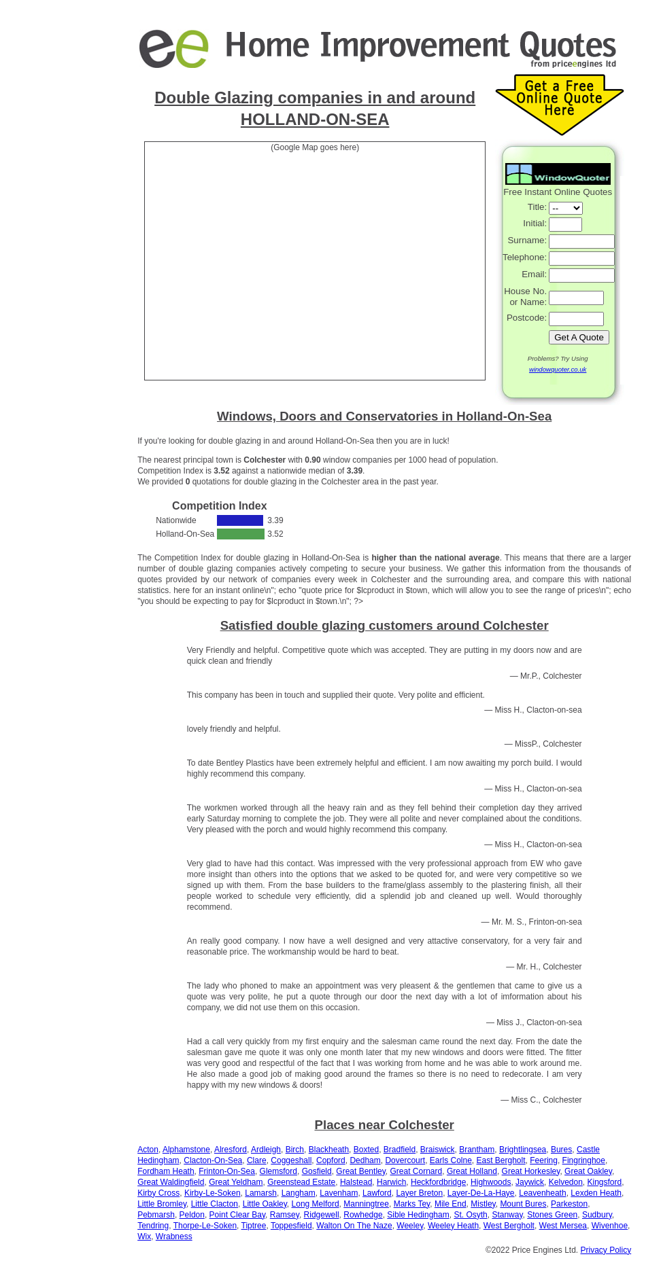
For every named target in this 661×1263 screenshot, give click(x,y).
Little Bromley (161, 1204)
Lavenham (339, 1193)
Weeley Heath (453, 1225)
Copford (330, 1160)
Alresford (230, 1149)
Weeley (409, 1225)
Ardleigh (266, 1149)
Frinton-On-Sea (227, 1171)
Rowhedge (362, 1215)
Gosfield (317, 1171)
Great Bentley (360, 1171)
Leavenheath (542, 1193)
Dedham (365, 1160)
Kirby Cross (158, 1193)
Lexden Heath (596, 1193)
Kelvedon (566, 1182)
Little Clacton (214, 1204)
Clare (257, 1160)
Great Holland (472, 1171)
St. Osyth (470, 1215)
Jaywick (529, 1182)
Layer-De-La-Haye (481, 1193)
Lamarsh (261, 1193)
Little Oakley (265, 1204)
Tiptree (254, 1225)
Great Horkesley (531, 1171)
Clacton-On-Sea (213, 1160)
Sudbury (597, 1215)
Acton (147, 1149)
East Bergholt (501, 1160)
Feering (544, 1160)
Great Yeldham (235, 1182)
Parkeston (569, 1204)
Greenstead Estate (301, 1182)
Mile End (451, 1204)
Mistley (483, 1204)
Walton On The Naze (354, 1225)
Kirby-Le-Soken (212, 1193)
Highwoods (491, 1182)
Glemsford (278, 1171)
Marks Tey (412, 1204)
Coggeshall (291, 1160)
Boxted (366, 1149)
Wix (144, 1236)
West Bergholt (509, 1225)
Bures (561, 1149)
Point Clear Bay (237, 1215)
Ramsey (284, 1215)
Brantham (476, 1149)
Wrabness (174, 1236)
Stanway (507, 1215)
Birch (295, 1149)
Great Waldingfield (170, 1182)
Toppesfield (291, 1225)
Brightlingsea (522, 1149)
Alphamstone (186, 1149)
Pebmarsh (156, 1215)
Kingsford (605, 1182)
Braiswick (437, 1149)
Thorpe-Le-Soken (205, 1225)
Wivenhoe (610, 1225)
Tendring (153, 1225)
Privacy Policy (606, 1250)
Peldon (192, 1215)
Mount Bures (523, 1204)
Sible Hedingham (418, 1215)
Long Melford (315, 1204)
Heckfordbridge (438, 1182)
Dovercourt (405, 1160)
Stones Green (552, 1215)
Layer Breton (419, 1193)
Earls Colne (451, 1160)
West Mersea (563, 1225)
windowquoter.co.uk (557, 369)
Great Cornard (416, 1171)
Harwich (391, 1182)
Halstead (356, 1182)
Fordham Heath (165, 1171)
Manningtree (366, 1204)
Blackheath (329, 1149)
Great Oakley (588, 1171)
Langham (299, 1193)
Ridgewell (321, 1215)
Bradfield (400, 1149)
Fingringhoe (583, 1160)
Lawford (377, 1193)
